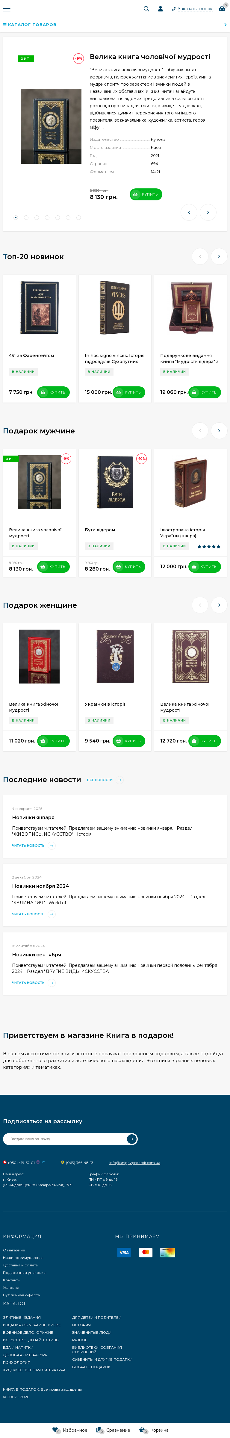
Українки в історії (105, 704)
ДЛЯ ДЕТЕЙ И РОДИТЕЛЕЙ (96, 1317)
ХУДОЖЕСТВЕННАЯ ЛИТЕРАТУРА (34, 1370)
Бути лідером (100, 530)
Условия (11, 1287)
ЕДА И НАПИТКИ (18, 1347)
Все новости (105, 780)
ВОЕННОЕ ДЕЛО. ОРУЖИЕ (28, 1332)
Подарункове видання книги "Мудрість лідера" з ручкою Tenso (189, 361)
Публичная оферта (21, 1295)
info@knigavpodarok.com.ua (134, 1162)
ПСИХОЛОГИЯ (16, 1362)
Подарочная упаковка (24, 1272)
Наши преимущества (23, 1257)
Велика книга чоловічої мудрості (150, 57)
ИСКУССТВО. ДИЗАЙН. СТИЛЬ (30, 1340)
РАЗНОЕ (79, 1340)
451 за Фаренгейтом (31, 355)
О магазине (14, 1250)
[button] (15, 217)
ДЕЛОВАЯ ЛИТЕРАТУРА (25, 1355)
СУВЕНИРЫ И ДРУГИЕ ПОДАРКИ (102, 1359)
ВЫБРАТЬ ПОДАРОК (91, 1367)
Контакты (11, 1280)
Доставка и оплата (20, 1265)
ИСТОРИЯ (81, 1325)
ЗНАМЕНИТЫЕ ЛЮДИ (91, 1332)
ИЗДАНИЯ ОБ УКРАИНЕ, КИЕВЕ (32, 1325)
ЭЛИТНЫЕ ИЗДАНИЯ (22, 1317)
